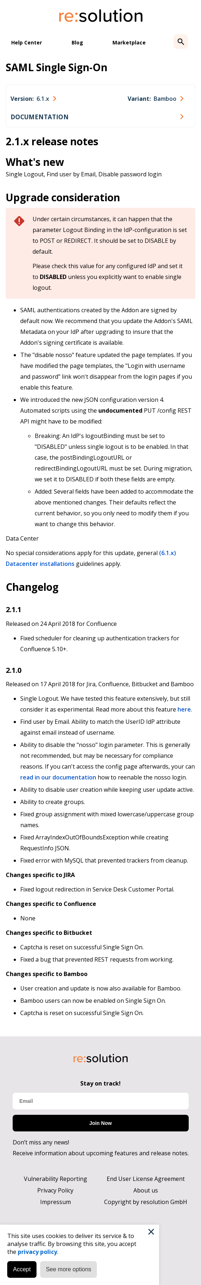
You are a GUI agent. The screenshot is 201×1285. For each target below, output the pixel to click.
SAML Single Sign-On (56, 67)
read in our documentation (58, 777)
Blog (77, 42)
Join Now (100, 1123)
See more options (68, 1269)
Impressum (55, 1202)
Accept (22, 1269)
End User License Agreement (146, 1179)
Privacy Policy (55, 1190)
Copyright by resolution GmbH (145, 1202)
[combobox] (33, 98)
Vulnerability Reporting (55, 1179)
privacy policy (37, 1252)
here (184, 709)
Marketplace (129, 42)
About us (145, 1190)
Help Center (26, 42)
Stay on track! (100, 1083)
